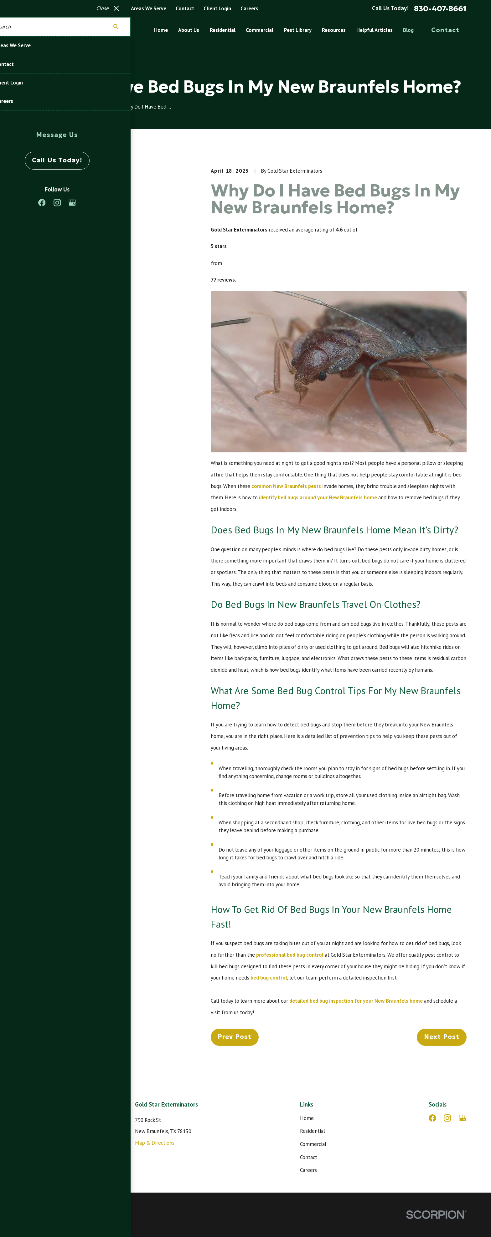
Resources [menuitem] (334, 30)
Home (307, 1118)
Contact (185, 8)
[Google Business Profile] (462, 1118)
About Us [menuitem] (188, 30)
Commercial (313, 1144)
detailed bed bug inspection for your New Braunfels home (356, 1000)
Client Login (217, 8)
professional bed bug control (289, 954)
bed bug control (269, 977)
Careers (249, 8)
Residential (312, 1131)
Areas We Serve (148, 8)
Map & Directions (154, 1142)
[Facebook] (432, 1118)
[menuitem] (32, 1224)
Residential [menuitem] (222, 30)
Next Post (442, 1037)
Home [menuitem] (161, 30)
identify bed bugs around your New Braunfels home (318, 497)
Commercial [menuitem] (259, 30)
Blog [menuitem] (408, 30)
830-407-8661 (440, 9)
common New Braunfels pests (286, 486)
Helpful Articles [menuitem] (374, 30)
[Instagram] (447, 1118)
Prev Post (235, 1037)
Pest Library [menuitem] (298, 30)
